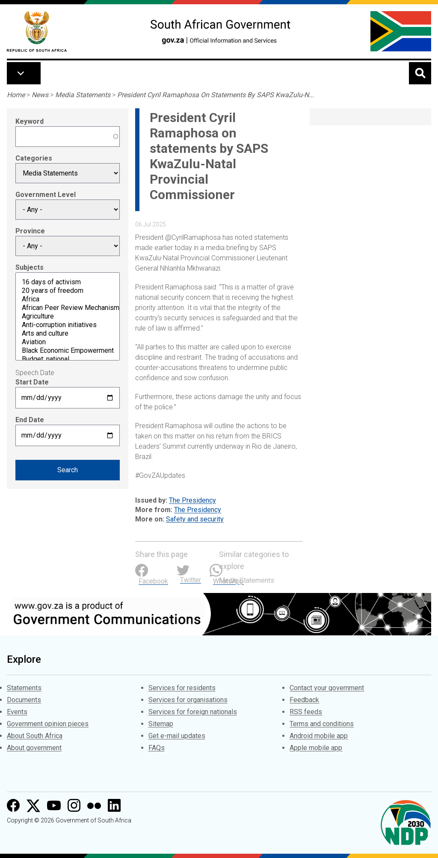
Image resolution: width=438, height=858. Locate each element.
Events (17, 712)
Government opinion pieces (48, 724)
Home (16, 95)
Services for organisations (188, 700)
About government (34, 748)
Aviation (67, 342)
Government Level (45, 195)
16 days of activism (67, 282)
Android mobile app (319, 736)
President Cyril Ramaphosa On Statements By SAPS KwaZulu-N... (215, 95)
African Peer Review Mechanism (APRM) (67, 308)
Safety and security (195, 519)
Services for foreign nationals (192, 712)
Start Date (32, 382)
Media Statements (82, 95)
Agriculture (67, 316)
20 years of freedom (67, 290)
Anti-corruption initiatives (67, 325)
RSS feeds (306, 712)
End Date (29, 420)
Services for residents (182, 688)
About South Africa (34, 736)
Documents (24, 700)
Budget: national (67, 359)
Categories (33, 158)
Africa (67, 299)
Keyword (29, 121)
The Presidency (192, 500)
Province (30, 231)
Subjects (29, 267)
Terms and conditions (322, 724)
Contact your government (327, 688)
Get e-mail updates (176, 736)
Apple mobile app (316, 748)
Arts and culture (67, 333)
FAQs (156, 748)
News (40, 95)
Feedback (304, 700)
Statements (24, 688)
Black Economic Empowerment (67, 350)
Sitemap (160, 724)
